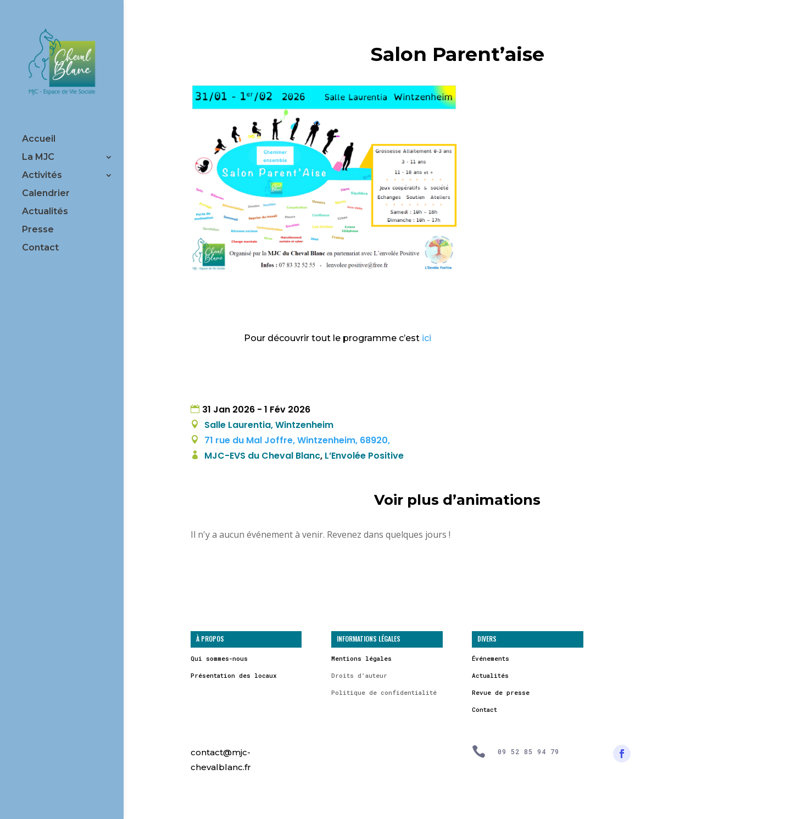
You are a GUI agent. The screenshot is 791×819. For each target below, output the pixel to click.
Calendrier (46, 194)
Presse (38, 230)
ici (426, 338)
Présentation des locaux (234, 675)
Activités (42, 175)
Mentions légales (361, 658)
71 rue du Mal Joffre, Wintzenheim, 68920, (296, 440)
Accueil (38, 139)
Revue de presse (501, 692)
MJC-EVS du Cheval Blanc (262, 455)
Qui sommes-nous (219, 658)
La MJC (38, 157)
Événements (490, 658)
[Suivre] (622, 753)
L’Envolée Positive (364, 455)
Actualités (45, 212)
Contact (40, 248)
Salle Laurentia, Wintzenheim (268, 425)
